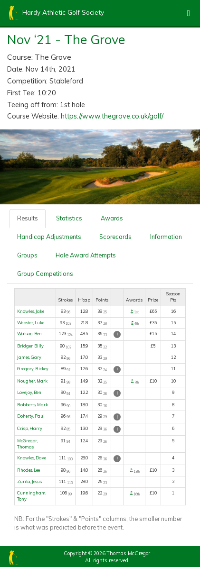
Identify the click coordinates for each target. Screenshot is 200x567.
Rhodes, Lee (28, 470)
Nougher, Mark (32, 381)
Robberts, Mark (32, 404)
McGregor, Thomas (27, 443)
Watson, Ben (29, 333)
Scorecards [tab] (115, 236)
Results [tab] (27, 218)
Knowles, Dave (31, 457)
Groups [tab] (27, 255)
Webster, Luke (30, 322)
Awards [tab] (112, 218)
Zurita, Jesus (29, 481)
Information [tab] (166, 236)
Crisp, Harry (29, 428)
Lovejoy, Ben (29, 392)
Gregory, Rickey (32, 368)
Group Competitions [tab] (45, 273)
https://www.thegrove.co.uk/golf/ (112, 116)
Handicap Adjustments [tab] (49, 236)
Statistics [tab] (69, 218)
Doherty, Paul (31, 416)
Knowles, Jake (30, 311)
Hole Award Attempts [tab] (86, 255)
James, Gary (29, 357)
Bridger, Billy (30, 345)
